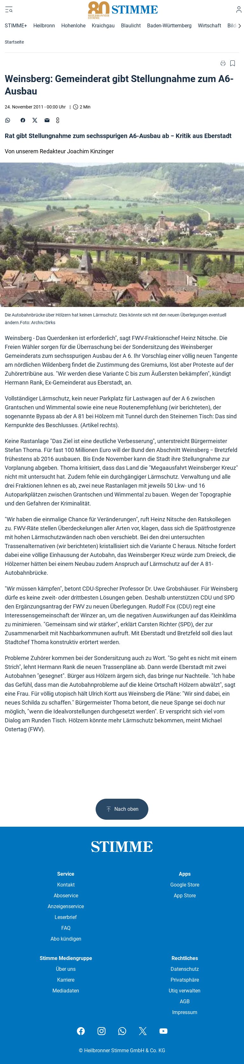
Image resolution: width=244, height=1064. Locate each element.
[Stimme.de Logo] (122, 9)
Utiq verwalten (184, 991)
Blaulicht (131, 26)
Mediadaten (65, 991)
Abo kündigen (66, 939)
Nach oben (122, 809)
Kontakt (66, 885)
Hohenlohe (73, 26)
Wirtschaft (209, 26)
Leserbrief (66, 917)
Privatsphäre (185, 980)
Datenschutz (185, 969)
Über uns (66, 969)
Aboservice (66, 896)
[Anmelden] (238, 9)
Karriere (65, 980)
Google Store (184, 885)
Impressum (184, 1012)
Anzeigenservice (66, 906)
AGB (185, 1001)
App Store (185, 896)
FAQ (66, 928)
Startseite (14, 42)
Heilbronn (44, 26)
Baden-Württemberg (169, 26)
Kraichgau (103, 26)
